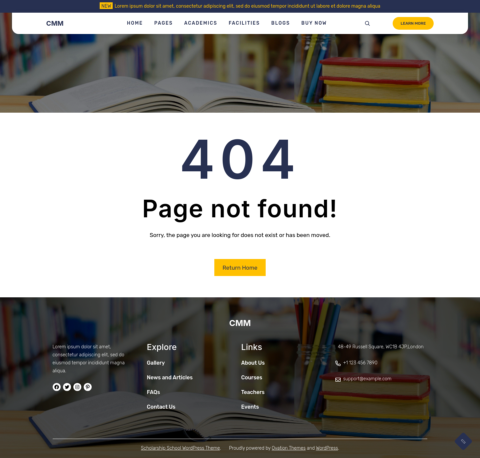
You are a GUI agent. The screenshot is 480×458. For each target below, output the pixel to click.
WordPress (327, 448)
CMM (55, 23)
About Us (253, 363)
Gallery (156, 363)
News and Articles (170, 377)
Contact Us (161, 407)
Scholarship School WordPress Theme (180, 448)
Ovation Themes (289, 448)
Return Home (240, 267)
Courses (251, 377)
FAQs (153, 392)
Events (250, 407)
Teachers (253, 392)
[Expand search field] (367, 23)
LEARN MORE (413, 23)
